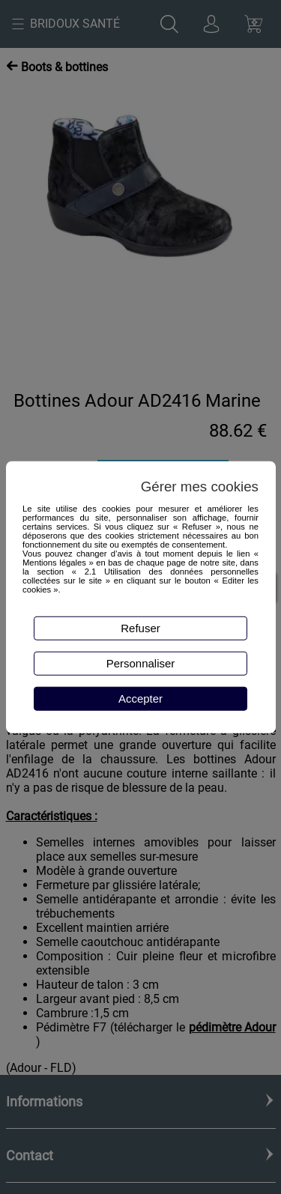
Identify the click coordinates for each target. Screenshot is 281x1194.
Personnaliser (140, 663)
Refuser (140, 628)
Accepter (140, 698)
